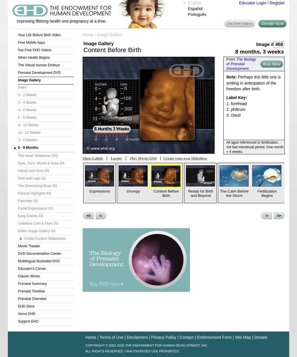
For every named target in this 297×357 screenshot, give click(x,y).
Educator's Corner (32, 269)
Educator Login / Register (262, 3)
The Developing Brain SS (37, 186)
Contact (186, 337)
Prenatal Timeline (31, 291)
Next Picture (266, 215)
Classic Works (29, 276)
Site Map (243, 337)
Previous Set (88, 215)
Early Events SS (30, 216)
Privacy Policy (163, 337)
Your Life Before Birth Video (39, 35)
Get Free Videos (239, 23)
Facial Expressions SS (35, 208)
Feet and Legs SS (32, 178)
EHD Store (26, 306)
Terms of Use (111, 337)
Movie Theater (29, 246)
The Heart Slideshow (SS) (38, 156)
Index (22, 87)
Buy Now (271, 63)
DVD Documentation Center (39, 254)
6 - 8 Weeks (27, 118)
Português (197, 14)
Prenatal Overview (32, 299)
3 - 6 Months (27, 140)
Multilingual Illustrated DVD (39, 261)
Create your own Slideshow (185, 158)
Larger (116, 158)
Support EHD (28, 321)
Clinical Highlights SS (34, 193)
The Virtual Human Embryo (39, 65)
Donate (260, 337)
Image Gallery (29, 80)
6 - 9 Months (28, 148)
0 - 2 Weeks (27, 95)
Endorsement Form (214, 337)
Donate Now (272, 23)
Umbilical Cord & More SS (38, 223)
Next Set (279, 215)
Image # (265, 44)
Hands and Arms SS (33, 171)
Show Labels (93, 158)
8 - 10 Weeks (28, 125)
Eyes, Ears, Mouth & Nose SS (41, 163)
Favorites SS (28, 201)
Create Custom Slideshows (45, 239)
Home (88, 34)
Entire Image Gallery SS (36, 231)
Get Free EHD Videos (35, 50)
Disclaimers (137, 337)
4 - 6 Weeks (27, 110)
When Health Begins (34, 58)
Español (195, 8)
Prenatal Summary (32, 284)
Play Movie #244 (143, 158)
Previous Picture (101, 215)
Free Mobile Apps (31, 43)
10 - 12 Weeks (29, 133)
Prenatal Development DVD (39, 73)
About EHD (26, 314)
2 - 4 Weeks (27, 102)
